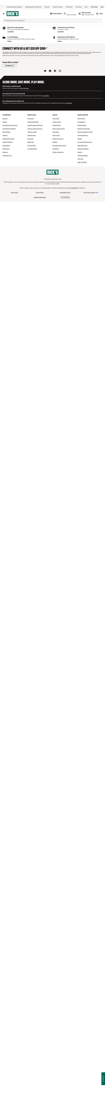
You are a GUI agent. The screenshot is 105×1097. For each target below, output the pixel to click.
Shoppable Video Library (59, 1044)
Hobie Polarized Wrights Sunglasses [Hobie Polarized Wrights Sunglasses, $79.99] (91, 104)
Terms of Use (14, 1091)
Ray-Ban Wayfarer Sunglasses (30, 916)
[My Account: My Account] (86, 13)
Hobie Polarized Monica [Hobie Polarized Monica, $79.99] (90, 396)
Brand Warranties (82, 1044)
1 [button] (101, 803)
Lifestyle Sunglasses (78, 916)
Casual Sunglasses (50, 912)
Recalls (80, 1037)
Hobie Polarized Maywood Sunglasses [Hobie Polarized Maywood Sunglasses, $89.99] (68, 763)
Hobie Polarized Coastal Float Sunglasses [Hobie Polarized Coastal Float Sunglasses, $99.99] (44, 763)
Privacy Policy (40, 1091)
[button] (47, 56)
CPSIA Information (83, 1054)
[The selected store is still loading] (56, 13)
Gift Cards (79, 7)
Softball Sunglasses (94, 912)
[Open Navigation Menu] (4, 13)
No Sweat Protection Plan (85, 1041)
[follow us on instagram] (60, 969)
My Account (30, 1017)
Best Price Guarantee (84, 1027)
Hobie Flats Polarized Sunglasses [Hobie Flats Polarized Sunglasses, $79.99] (67, 617)
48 (86, 64)
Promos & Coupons (57, 1037)
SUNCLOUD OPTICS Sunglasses (49, 918)
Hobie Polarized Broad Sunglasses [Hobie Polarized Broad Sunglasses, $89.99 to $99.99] (44, 177)
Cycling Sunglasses (12, 916)
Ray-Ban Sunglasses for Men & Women (18, 912)
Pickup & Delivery (58, 7)
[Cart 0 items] (99, 13)
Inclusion (4, 1034)
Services (47, 7)
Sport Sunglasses (92, 916)
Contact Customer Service (34, 1027)
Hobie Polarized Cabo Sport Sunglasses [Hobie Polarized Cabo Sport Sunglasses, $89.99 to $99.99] (45, 104)
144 (93, 64)
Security (80, 1051)
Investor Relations (7, 1041)
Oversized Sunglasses (91, 910)
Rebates (54, 1041)
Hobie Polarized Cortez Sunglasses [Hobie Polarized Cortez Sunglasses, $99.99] (44, 690)
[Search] (54, 20)
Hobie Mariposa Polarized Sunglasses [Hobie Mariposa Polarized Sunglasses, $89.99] (68, 251)
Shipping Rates (82, 1024)
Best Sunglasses (38, 912)
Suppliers (5, 1051)
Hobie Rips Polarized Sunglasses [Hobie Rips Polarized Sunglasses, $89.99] (90, 177)
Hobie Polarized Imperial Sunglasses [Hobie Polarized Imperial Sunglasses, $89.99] (44, 617)
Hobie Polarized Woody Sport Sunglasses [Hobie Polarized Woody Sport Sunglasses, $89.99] (67, 543)
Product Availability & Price (85, 1031)
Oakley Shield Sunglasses (14, 914)
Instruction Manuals (83, 1047)
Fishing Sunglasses (62, 914)
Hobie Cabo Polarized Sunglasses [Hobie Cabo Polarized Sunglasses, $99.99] (90, 690)
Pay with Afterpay (32, 1047)
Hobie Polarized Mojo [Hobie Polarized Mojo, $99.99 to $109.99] (43, 396)
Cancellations (81, 1020)
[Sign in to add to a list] (52, 72)
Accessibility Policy (65, 1091)
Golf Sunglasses (49, 914)
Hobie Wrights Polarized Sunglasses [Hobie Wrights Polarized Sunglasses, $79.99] (67, 324)
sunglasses (28, 855)
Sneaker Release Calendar (14, 7)
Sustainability (6, 1044)
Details (9, 940)
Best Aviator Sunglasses (49, 916)
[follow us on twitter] (50, 969)
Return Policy (81, 1017)
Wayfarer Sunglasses (80, 912)
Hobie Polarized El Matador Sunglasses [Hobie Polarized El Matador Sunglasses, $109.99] (68, 397)
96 (89, 64)
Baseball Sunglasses (65, 912)
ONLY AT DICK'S (82, 1061)
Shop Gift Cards (24, 987)
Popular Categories (57, 1051)
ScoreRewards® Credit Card (33, 7)
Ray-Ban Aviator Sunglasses (51, 910)
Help (102, 7)
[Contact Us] (9, 964)
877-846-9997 (73, 1086)
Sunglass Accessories (30, 918)
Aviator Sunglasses (64, 916)
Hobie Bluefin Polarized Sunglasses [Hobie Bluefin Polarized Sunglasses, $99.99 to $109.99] (67, 177)
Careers (4, 1020)
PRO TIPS (80, 1057)
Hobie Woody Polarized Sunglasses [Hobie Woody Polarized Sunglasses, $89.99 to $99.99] (67, 690)
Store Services (31, 1034)
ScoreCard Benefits (32, 1020)
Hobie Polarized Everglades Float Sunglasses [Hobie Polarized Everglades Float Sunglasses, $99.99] (92, 543)
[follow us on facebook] (55, 969)
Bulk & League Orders (58, 1027)
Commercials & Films (8, 1037)
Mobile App (30, 1041)
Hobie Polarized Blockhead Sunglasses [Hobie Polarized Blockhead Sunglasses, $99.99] (45, 543)
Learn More (10, 930)
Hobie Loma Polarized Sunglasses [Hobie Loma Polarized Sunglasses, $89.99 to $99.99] (90, 617)
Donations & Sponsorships (9, 1024)
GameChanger (56, 1024)
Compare (45, 135)
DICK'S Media (6, 1031)
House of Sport (56, 1020)
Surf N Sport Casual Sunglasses (80, 914)
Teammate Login (7, 1054)
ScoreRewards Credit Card (35, 1024)
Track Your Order (32, 1031)
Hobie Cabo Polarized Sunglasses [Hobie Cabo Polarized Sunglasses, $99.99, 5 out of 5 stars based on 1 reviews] (90, 324)
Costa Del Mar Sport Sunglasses (72, 910)
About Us (5, 1017)
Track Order (94, 7)
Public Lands (56, 1034)
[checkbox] (46, 135)
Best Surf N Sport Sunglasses (33, 914)
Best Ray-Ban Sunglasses (14, 910)
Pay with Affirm (31, 1044)
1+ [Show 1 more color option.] (51, 246)
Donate (59, 940)
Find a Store (55, 1017)
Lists (86, 7)
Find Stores (69, 7)
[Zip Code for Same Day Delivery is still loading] (70, 13)
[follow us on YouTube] (45, 969)
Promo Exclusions (83, 1034)
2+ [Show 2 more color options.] (74, 100)
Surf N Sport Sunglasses (14, 918)
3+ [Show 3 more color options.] (74, 173)
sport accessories (60, 898)
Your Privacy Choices (89, 1091)
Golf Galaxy (55, 1031)
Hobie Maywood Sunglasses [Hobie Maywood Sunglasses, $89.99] (69, 469)
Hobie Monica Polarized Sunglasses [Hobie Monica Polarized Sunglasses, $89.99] (44, 470)
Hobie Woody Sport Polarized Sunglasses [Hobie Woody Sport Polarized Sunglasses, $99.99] (90, 251)
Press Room (5, 1047)
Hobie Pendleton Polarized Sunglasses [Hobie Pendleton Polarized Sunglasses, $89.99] (91, 470)
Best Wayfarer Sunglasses (32, 910)
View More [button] (5, 81)
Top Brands (55, 1047)
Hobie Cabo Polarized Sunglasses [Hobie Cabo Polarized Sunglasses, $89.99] (43, 324)
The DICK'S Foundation (9, 1027)
